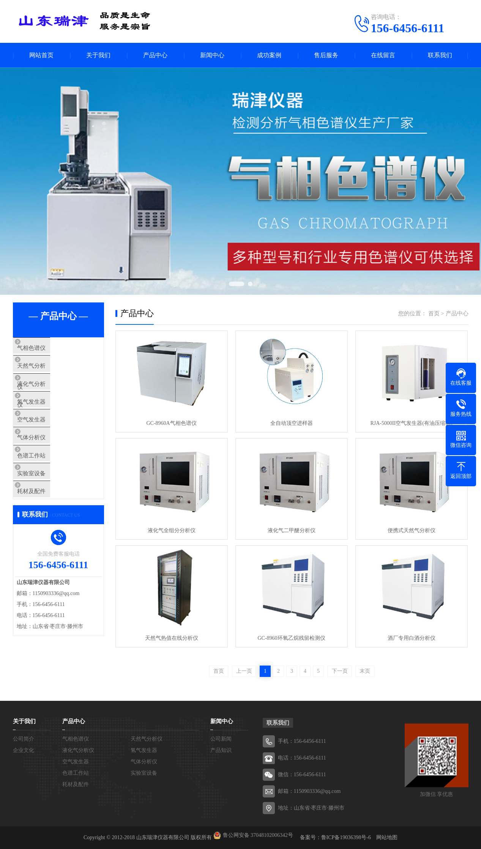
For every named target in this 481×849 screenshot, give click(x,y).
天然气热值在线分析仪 (171, 638)
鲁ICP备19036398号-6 (346, 837)
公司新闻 (221, 739)
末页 (365, 671)
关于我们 (98, 55)
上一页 (244, 671)
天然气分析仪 (48, 371)
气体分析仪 (45, 460)
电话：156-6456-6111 (302, 758)
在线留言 (383, 55)
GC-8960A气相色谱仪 (171, 423)
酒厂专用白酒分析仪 (411, 638)
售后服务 (326, 55)
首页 (434, 313)
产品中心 (155, 55)
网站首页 (41, 55)
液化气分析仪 (48, 393)
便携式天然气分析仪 (411, 530)
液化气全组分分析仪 (172, 530)
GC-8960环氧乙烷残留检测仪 (291, 638)
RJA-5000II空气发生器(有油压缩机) (411, 423)
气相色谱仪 (45, 349)
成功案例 (269, 55)
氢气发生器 (45, 416)
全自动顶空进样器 (291, 423)
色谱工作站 (45, 483)
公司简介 (23, 739)
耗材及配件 (45, 528)
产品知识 (221, 750)
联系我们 (440, 55)
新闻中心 (212, 55)
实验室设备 (45, 505)
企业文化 (23, 750)
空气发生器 (45, 438)
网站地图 (386, 837)
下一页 (340, 671)
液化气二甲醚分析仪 (291, 530)
